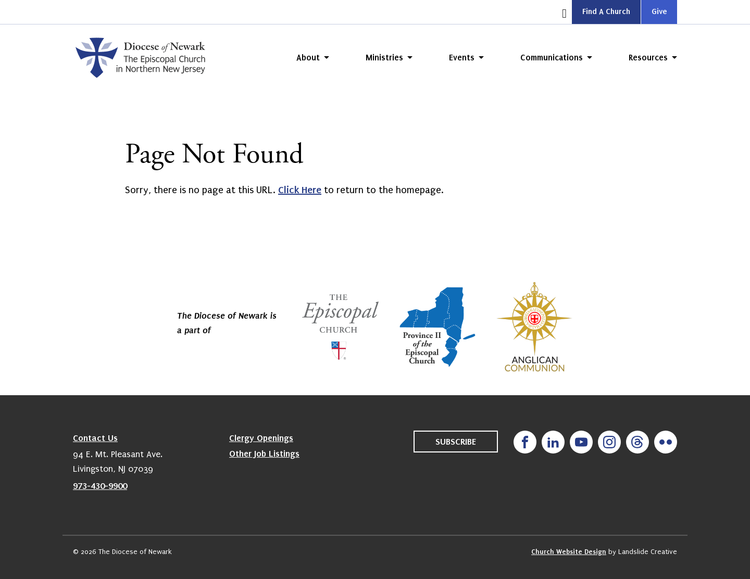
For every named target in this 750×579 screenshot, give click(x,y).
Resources (648, 57)
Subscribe (455, 441)
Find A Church (606, 11)
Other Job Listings (264, 453)
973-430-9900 (100, 486)
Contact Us (95, 438)
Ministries (384, 57)
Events (461, 57)
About (308, 57)
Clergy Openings (261, 438)
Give (659, 11)
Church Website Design (568, 552)
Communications (551, 57)
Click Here (299, 190)
